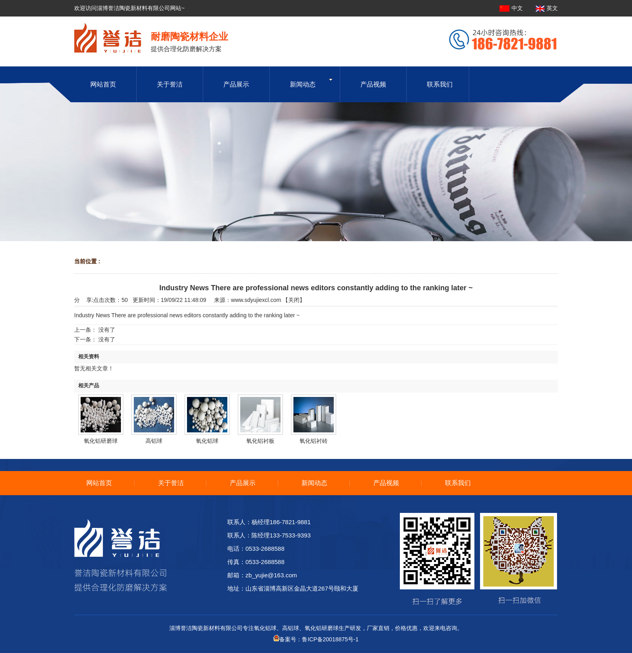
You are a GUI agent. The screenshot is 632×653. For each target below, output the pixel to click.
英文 (547, 8)
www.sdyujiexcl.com (256, 300)
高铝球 (154, 441)
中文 (511, 8)
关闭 (293, 300)
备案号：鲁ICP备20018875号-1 (315, 639)
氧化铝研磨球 (101, 441)
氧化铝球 (207, 441)
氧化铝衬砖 (313, 441)
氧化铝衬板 (260, 441)
